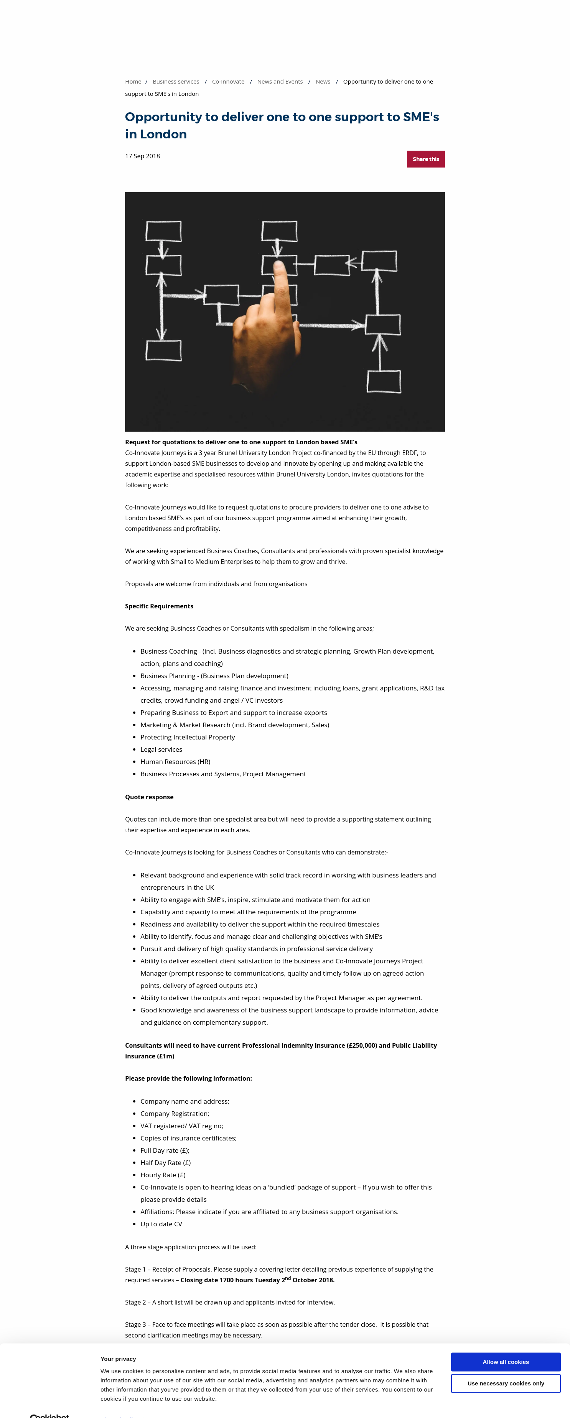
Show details (118, 1403)
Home (133, 81)
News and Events (280, 81)
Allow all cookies (506, 1345)
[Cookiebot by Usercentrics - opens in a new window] (49, 1403)
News (323, 81)
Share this (426, 159)
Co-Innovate (228, 81)
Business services (176, 81)
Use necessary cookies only (506, 1366)
